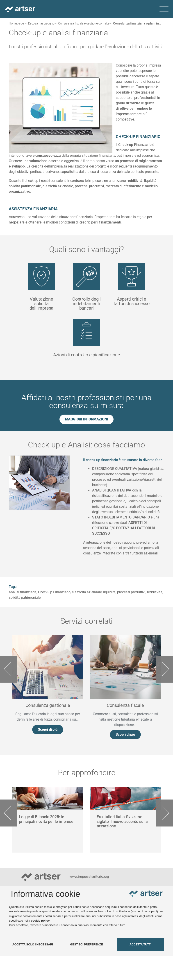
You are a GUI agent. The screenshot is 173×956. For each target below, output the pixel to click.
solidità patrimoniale (25, 597)
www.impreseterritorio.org (89, 876)
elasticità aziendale (87, 592)
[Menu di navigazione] (166, 9)
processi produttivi (131, 592)
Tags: (13, 587)
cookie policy (40, 920)
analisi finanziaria (22, 592)
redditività (154, 592)
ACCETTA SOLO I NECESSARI (32, 944)
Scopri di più (47, 729)
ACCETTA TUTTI (140, 944)
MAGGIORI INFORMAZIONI (86, 419)
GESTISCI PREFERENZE (86, 944)
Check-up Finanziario (54, 592)
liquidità (109, 592)
